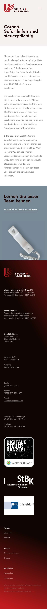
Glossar (7, 558)
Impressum (8, 578)
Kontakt (7, 537)
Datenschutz (9, 573)
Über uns (7, 532)
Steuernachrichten (11, 553)
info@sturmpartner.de (13, 400)
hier (33, 591)
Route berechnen (11, 367)
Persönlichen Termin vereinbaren (20, 209)
